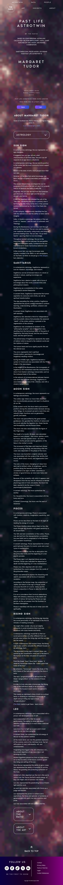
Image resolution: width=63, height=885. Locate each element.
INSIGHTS (37, 8)
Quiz (23, 107)
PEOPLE (47, 2)
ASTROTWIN (17, 2)
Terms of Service (42, 868)
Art (40, 107)
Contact (39, 863)
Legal (38, 870)
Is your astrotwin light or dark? (31, 125)
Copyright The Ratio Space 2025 (31, 880)
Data (33, 2)
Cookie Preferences (43, 873)
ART (23, 8)
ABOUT (52, 8)
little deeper (43, 256)
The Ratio (17, 704)
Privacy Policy (41, 865)
